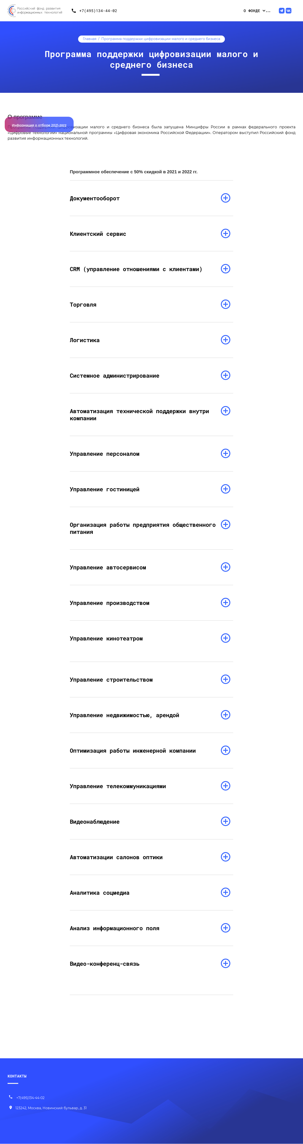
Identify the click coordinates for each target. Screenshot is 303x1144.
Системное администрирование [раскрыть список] (114, 376)
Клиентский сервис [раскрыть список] (98, 233)
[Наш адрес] (48, 1108)
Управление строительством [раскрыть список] (111, 680)
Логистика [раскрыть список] (85, 340)
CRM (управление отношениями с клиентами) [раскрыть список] (136, 269)
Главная (89, 39)
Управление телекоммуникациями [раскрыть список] (118, 786)
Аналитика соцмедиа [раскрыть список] (99, 893)
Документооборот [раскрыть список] (95, 198)
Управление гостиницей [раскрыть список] (104, 489)
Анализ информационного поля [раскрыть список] (114, 928)
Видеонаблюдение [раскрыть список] (95, 822)
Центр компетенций (243, 10)
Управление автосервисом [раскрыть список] (108, 567)
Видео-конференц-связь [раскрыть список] (104, 964)
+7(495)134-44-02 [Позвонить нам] (27, 1098)
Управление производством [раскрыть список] (109, 603)
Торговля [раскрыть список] (83, 304)
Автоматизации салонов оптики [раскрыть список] (116, 857)
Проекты (209, 10)
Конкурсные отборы (175, 10)
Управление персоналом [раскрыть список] (104, 454)
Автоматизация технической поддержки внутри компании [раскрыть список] (139, 414)
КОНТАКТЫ (17, 1076)
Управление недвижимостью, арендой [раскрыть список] (124, 715)
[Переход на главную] (38, 10)
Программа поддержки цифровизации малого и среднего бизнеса (160, 39)
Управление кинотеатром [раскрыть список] (106, 638)
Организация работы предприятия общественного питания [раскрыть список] (143, 528)
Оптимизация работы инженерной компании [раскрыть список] (133, 751)
